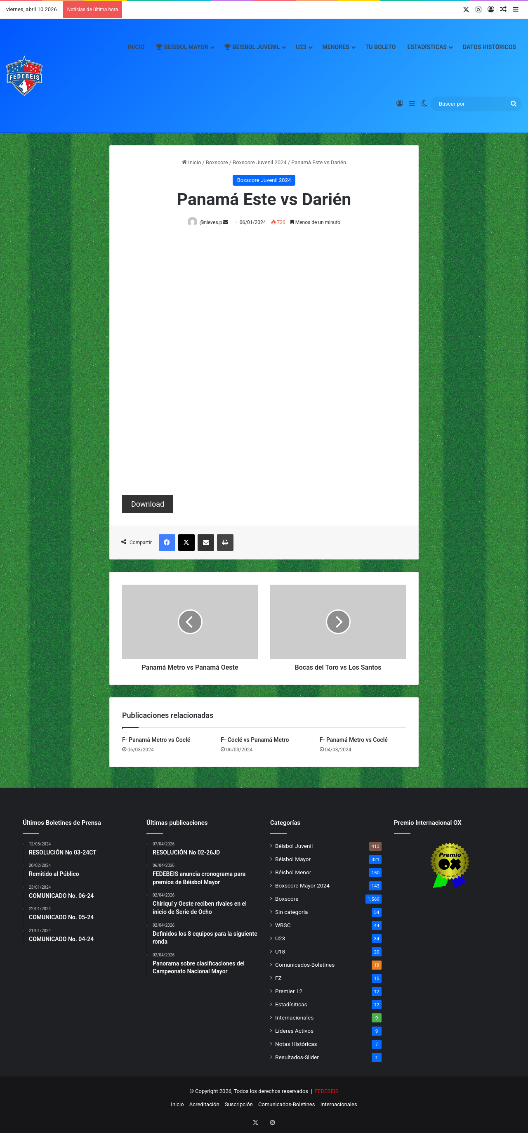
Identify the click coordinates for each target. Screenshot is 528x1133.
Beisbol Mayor (182, 47)
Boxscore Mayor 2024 (302, 886)
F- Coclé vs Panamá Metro (255, 740)
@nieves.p (212, 222)
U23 (301, 47)
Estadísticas (427, 47)
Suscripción (239, 1105)
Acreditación (204, 1105)
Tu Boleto (380, 47)
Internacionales (294, 1018)
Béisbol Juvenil (294, 846)
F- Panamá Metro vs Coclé (156, 740)
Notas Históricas (296, 1044)
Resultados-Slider (297, 1057)
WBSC (283, 925)
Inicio (135, 47)
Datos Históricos (489, 47)
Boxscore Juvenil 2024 (260, 162)
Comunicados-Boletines (305, 965)
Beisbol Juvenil (252, 47)
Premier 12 (288, 991)
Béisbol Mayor (293, 859)
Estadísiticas (291, 1004)
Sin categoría (291, 912)
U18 (280, 952)
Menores (336, 47)
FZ (278, 978)
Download (147, 504)
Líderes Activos (294, 1031)
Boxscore (217, 162)
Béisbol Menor (293, 872)
